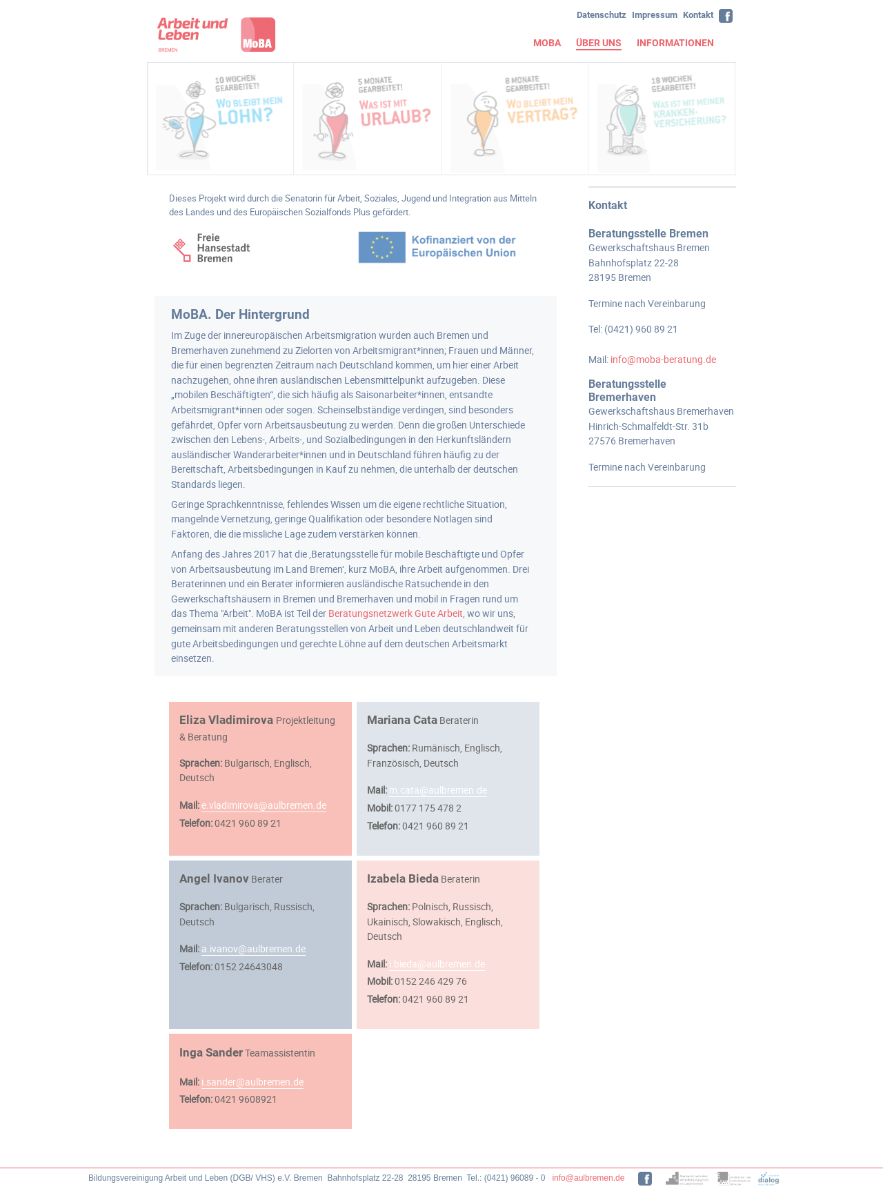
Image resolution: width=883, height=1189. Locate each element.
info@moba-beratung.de (663, 359)
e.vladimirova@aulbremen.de (263, 805)
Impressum (654, 15)
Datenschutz (601, 15)
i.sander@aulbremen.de (252, 1081)
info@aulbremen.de (588, 1178)
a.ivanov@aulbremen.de (253, 948)
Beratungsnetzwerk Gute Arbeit (395, 613)
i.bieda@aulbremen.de (437, 963)
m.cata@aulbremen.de (438, 789)
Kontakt (698, 15)
